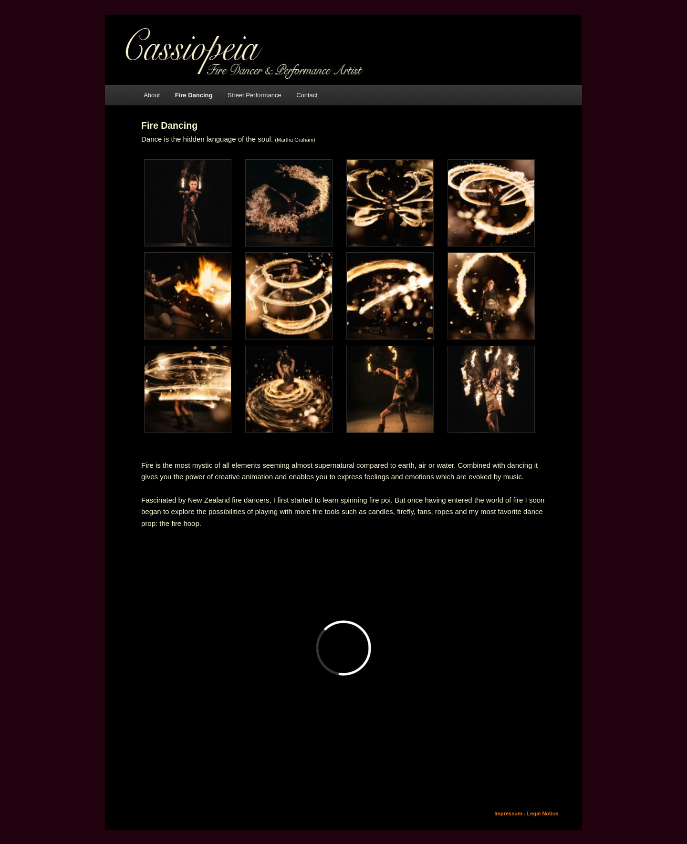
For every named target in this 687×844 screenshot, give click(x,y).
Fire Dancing (194, 95)
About (152, 95)
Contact (307, 95)
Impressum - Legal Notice (526, 813)
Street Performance (254, 95)
